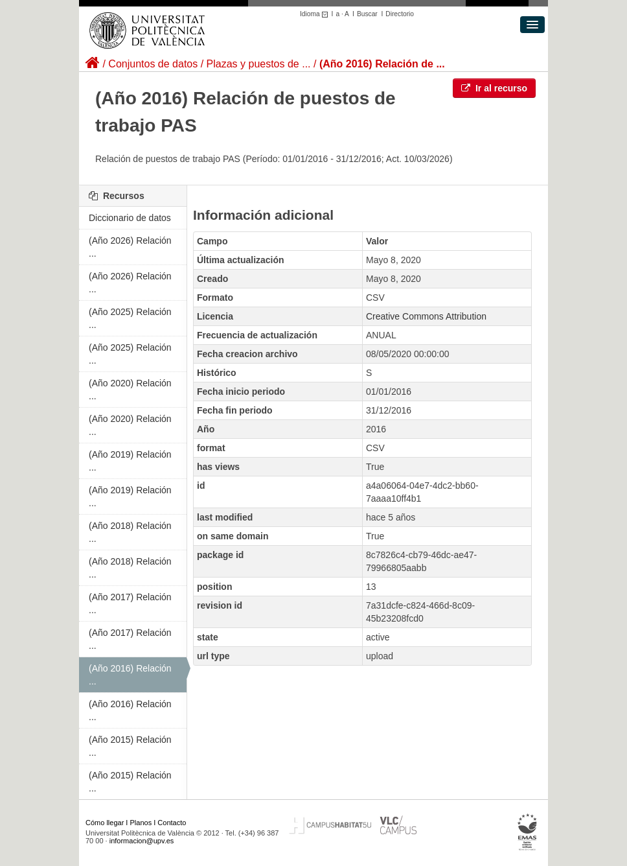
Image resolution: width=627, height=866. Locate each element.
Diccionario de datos (130, 218)
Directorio (399, 14)
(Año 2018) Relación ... (130, 532)
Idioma (316, 14)
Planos (141, 822)
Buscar (367, 14)
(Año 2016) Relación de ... (382, 63)
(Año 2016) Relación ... (130, 674)
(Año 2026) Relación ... (130, 247)
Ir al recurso (494, 88)
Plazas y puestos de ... (259, 63)
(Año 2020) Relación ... (130, 389)
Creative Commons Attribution (426, 316)
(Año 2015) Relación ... (130, 746)
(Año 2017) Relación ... (130, 603)
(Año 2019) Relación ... (130, 461)
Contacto (171, 822)
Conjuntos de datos (153, 63)
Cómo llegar (105, 822)
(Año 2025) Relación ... (130, 318)
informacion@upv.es (141, 841)
